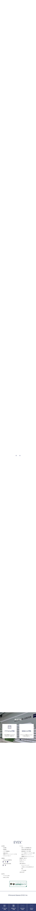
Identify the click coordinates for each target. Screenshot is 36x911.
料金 (22, 868)
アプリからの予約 (6, 875)
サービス (21, 846)
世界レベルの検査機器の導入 (26, 847)
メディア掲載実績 (6, 851)
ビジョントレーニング (25, 865)
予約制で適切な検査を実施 (26, 849)
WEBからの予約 (6, 877)
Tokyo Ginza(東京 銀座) (7, 863)
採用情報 (4, 849)
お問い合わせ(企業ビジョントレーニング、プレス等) (10, 854)
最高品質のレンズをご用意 (26, 851)
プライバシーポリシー (7, 855)
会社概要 (4, 847)
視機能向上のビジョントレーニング (28, 856)
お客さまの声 (22, 872)
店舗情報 (3, 858)
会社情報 (3, 846)
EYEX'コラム (22, 861)
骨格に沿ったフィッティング (26, 854)
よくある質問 (24, 870)
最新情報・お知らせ (23, 858)
